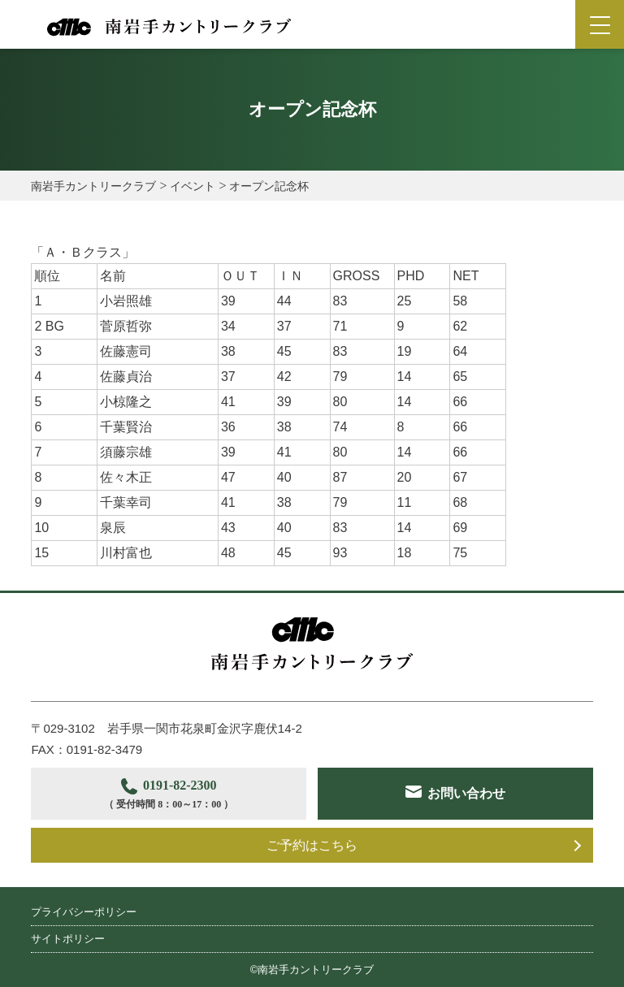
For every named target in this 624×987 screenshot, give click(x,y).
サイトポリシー (68, 939)
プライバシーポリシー (83, 912)
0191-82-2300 (168, 795)
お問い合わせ (466, 793)
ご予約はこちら (312, 845)
